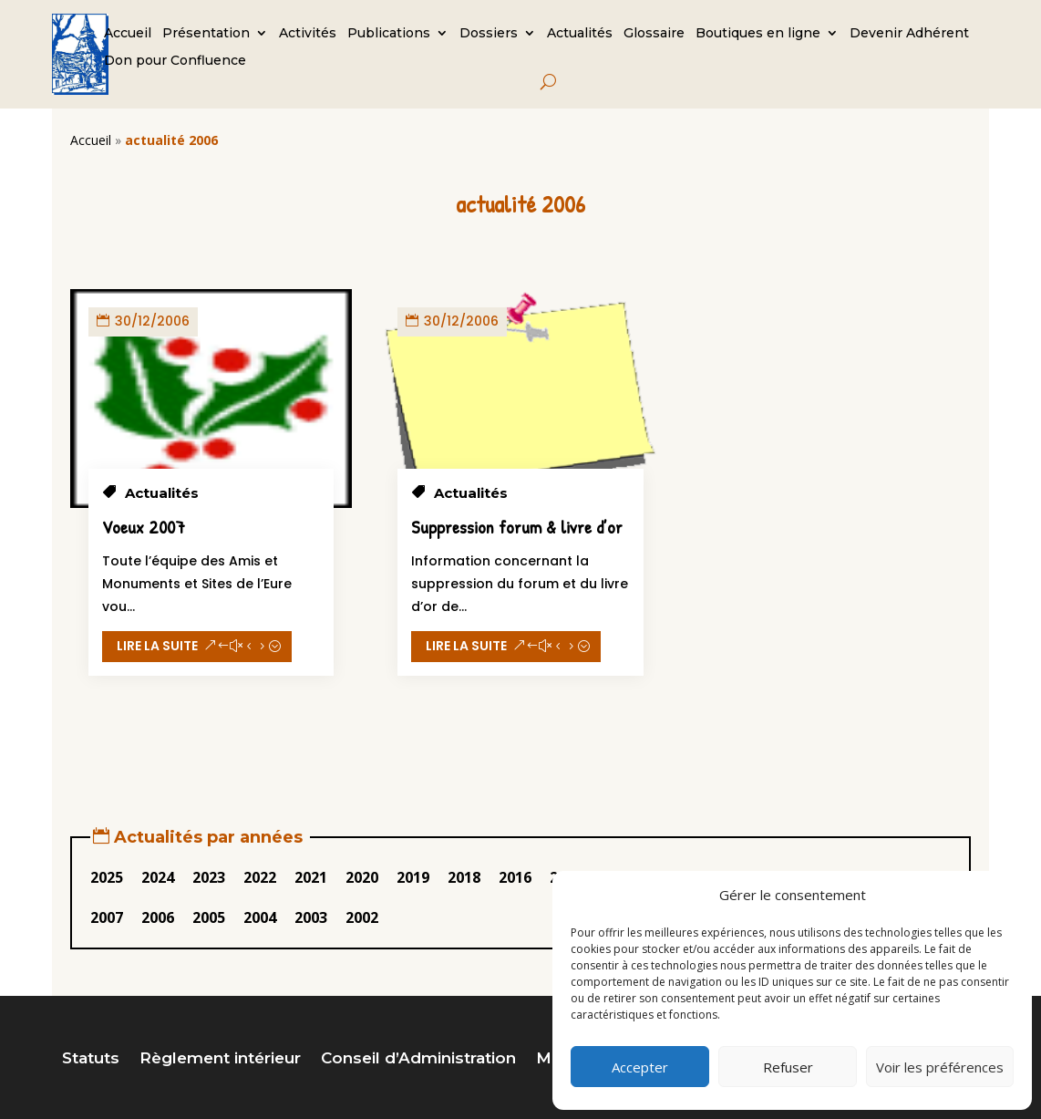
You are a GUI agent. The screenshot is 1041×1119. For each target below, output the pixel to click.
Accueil (127, 33)
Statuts (90, 1059)
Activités (307, 33)
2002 (361, 917)
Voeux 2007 (143, 526)
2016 (515, 877)
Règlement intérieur (220, 1059)
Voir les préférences (940, 1067)
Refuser (788, 1067)
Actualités (580, 33)
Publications (388, 33)
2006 (157, 917)
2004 (259, 917)
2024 (157, 877)
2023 (208, 877)
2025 (106, 877)
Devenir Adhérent (909, 33)
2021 (310, 877)
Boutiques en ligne (758, 33)
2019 (413, 877)
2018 (464, 877)
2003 (310, 917)
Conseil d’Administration (418, 1059)
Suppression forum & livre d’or (517, 526)
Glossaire (654, 33)
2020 (361, 877)
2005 (208, 917)
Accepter (640, 1067)
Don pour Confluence (175, 61)
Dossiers (488, 33)
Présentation (206, 33)
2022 (259, 877)
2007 (106, 917)
